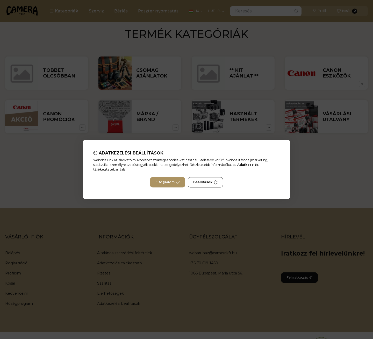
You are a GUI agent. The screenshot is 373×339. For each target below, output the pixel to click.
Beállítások (205, 182)
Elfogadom (167, 182)
